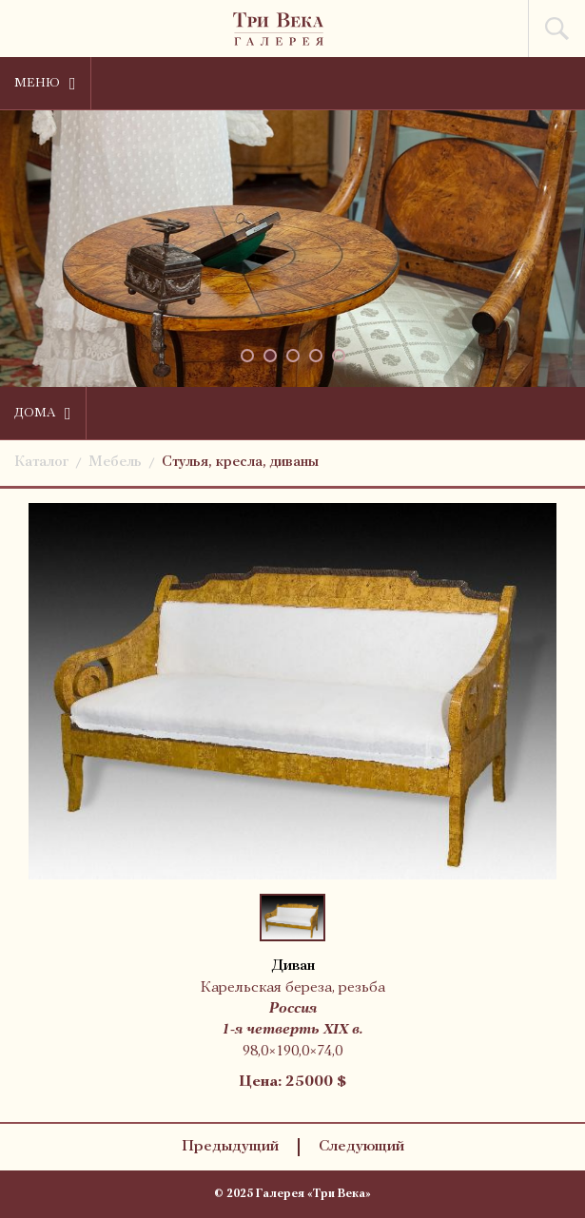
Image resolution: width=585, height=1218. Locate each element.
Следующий (361, 1146)
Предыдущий (230, 1146)
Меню (45, 83)
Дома (42, 413)
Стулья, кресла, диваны (240, 462)
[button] (247, 355)
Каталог (41, 462)
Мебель (115, 462)
